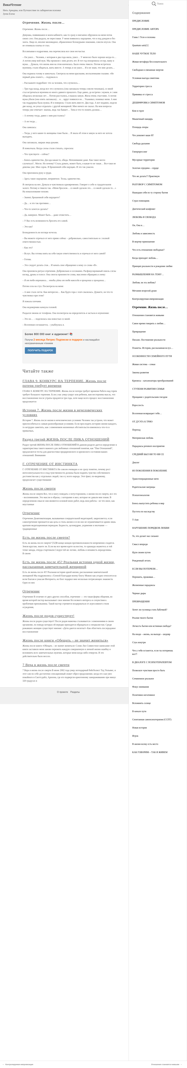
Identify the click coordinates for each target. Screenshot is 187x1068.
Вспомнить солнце (141, 703)
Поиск (157, 3)
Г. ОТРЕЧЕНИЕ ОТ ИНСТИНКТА (50, 464)
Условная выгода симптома (145, 78)
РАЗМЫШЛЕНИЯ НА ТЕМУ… (148, 274)
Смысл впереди (140, 544)
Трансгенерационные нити (145, 479)
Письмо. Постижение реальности (148, 340)
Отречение (31, 513)
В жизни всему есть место (145, 744)
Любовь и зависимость (143, 233)
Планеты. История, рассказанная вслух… (152, 348)
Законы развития (140, 372)
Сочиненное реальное (143, 678)
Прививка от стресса (142, 94)
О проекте (62, 692)
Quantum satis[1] (140, 45)
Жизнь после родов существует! (48, 616)
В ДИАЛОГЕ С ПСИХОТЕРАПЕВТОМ (152, 662)
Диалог (135, 462)
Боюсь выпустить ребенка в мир (148, 503)
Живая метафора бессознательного (149, 61)
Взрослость (138, 405)
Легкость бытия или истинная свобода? (151, 626)
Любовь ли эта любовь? (144, 282)
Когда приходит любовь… (145, 258)
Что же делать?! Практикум (146, 176)
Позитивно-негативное (143, 695)
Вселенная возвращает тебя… (147, 413)
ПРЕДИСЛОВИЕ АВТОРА (145, 29)
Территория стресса (142, 86)
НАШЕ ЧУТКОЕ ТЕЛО (144, 53)
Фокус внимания (140, 687)
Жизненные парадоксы (143, 585)
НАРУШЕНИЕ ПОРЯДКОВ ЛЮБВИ (150, 528)
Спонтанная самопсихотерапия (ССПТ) (151, 719)
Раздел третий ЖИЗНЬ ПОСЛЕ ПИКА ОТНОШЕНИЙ (65, 439)
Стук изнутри (139, 642)
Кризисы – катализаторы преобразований (152, 380)
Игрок (135, 736)
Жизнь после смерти (39, 488)
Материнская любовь (142, 438)
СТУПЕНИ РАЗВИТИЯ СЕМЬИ (148, 389)
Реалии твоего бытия (142, 618)
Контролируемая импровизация (147, 299)
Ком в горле (138, 111)
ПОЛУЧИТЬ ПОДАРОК (40, 350)
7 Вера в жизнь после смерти (46, 665)
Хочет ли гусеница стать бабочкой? (149, 609)
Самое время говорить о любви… (149, 323)
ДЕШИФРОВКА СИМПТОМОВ (148, 102)
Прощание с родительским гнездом (149, 397)
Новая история (139, 727)
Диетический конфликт (143, 209)
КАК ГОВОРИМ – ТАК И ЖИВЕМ (150, 752)
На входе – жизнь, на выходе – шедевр (151, 634)
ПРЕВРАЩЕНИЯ (141, 601)
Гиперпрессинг (139, 151)
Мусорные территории (143, 160)
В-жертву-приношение (143, 241)
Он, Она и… (138, 225)
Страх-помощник (140, 200)
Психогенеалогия (140, 495)
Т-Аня (135, 519)
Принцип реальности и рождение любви (152, 266)
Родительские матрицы (143, 487)
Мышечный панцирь (142, 119)
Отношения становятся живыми (148, 315)
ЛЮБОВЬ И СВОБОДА (144, 217)
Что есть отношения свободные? (148, 250)
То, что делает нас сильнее (145, 536)
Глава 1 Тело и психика (143, 37)
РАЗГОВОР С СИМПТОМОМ (147, 184)
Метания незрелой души (144, 290)
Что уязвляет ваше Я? (143, 135)
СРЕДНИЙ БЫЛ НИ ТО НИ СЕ (148, 454)
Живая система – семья (143, 364)
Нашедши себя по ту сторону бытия (150, 192)
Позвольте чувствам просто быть (148, 670)
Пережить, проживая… (143, 577)
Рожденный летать (141, 560)
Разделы (75, 692)
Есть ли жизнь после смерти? (46, 537)
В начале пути (139, 711)
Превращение (139, 331)
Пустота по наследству (143, 511)
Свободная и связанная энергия (147, 70)
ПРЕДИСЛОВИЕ (140, 21)
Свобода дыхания (141, 143)
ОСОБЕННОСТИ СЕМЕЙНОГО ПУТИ (152, 356)
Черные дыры (139, 593)
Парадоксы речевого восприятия (148, 446)
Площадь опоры (140, 127)
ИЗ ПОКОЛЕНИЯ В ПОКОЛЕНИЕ (149, 470)
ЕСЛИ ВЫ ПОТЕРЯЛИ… (145, 569)
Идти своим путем (141, 552)
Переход (136, 429)
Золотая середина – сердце (145, 168)
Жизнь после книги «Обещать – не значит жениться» (65, 640)
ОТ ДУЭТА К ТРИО (142, 421)
